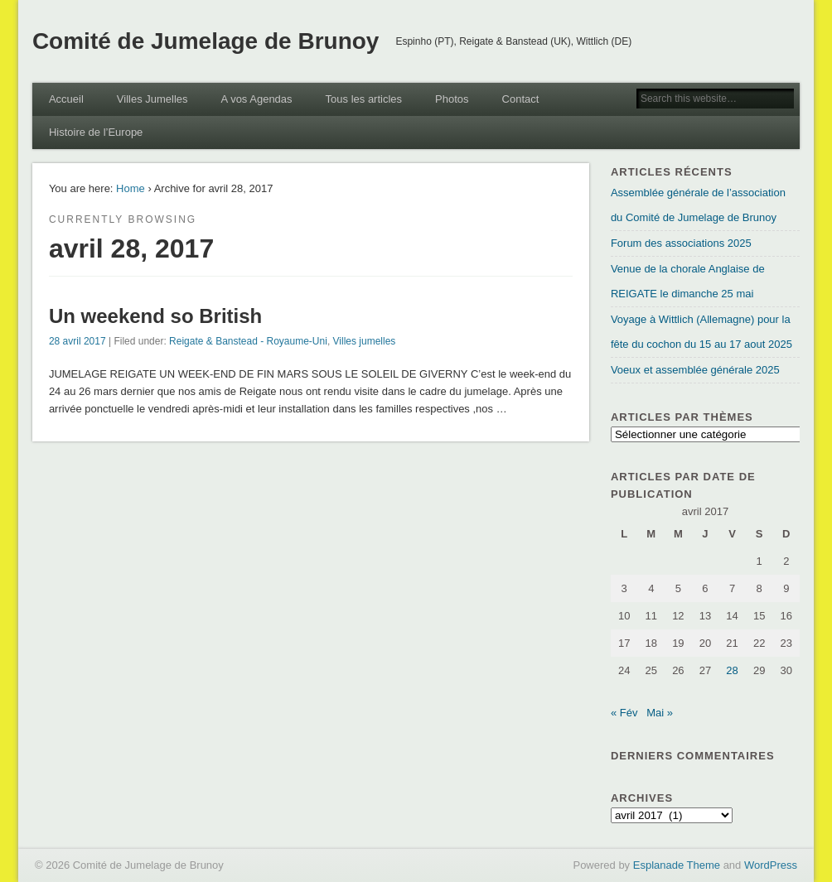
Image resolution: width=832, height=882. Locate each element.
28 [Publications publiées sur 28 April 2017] (732, 670)
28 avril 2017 (77, 341)
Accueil (66, 99)
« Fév (624, 712)
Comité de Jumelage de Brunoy (206, 41)
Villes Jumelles (152, 99)
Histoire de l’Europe (96, 132)
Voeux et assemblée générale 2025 (695, 370)
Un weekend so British (155, 316)
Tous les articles (364, 99)
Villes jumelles (364, 341)
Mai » (659, 712)
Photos (451, 99)
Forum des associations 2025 (681, 243)
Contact (520, 99)
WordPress (770, 865)
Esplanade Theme (676, 865)
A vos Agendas (257, 99)
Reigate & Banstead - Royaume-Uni (248, 341)
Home (130, 188)
